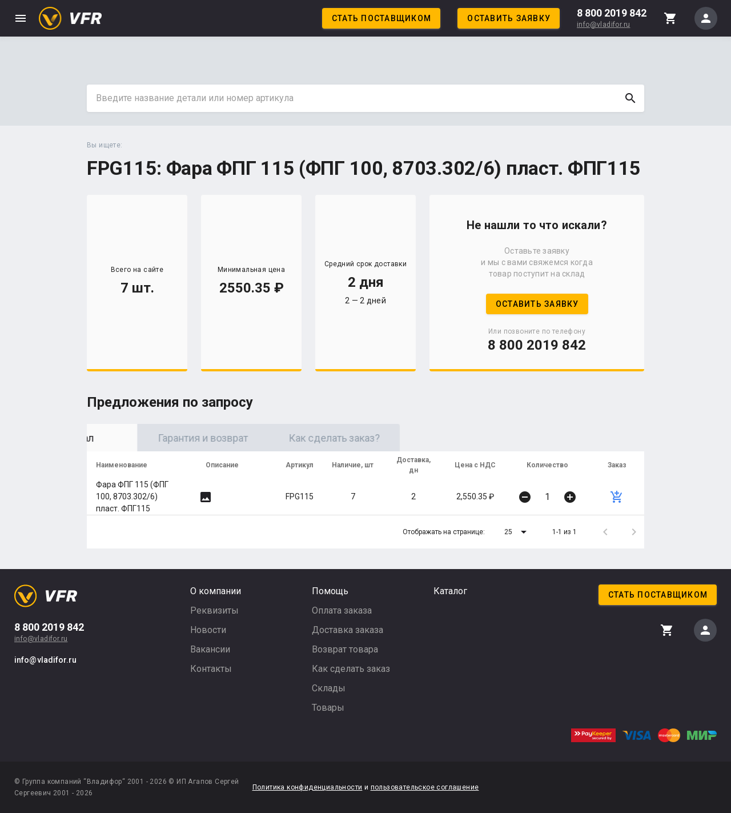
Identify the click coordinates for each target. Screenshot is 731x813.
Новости (208, 629)
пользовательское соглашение (425, 787)
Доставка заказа (347, 629)
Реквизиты (214, 610)
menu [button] (20, 18)
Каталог (450, 591)
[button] (517, 532)
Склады (329, 688)
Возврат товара (345, 649)
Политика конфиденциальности (307, 787)
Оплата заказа (342, 610)
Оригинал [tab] (152, 438)
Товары (328, 707)
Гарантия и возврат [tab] (284, 438)
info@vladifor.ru (603, 25)
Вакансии (210, 649)
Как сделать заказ (351, 668)
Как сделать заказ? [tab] (415, 438)
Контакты (211, 668)
